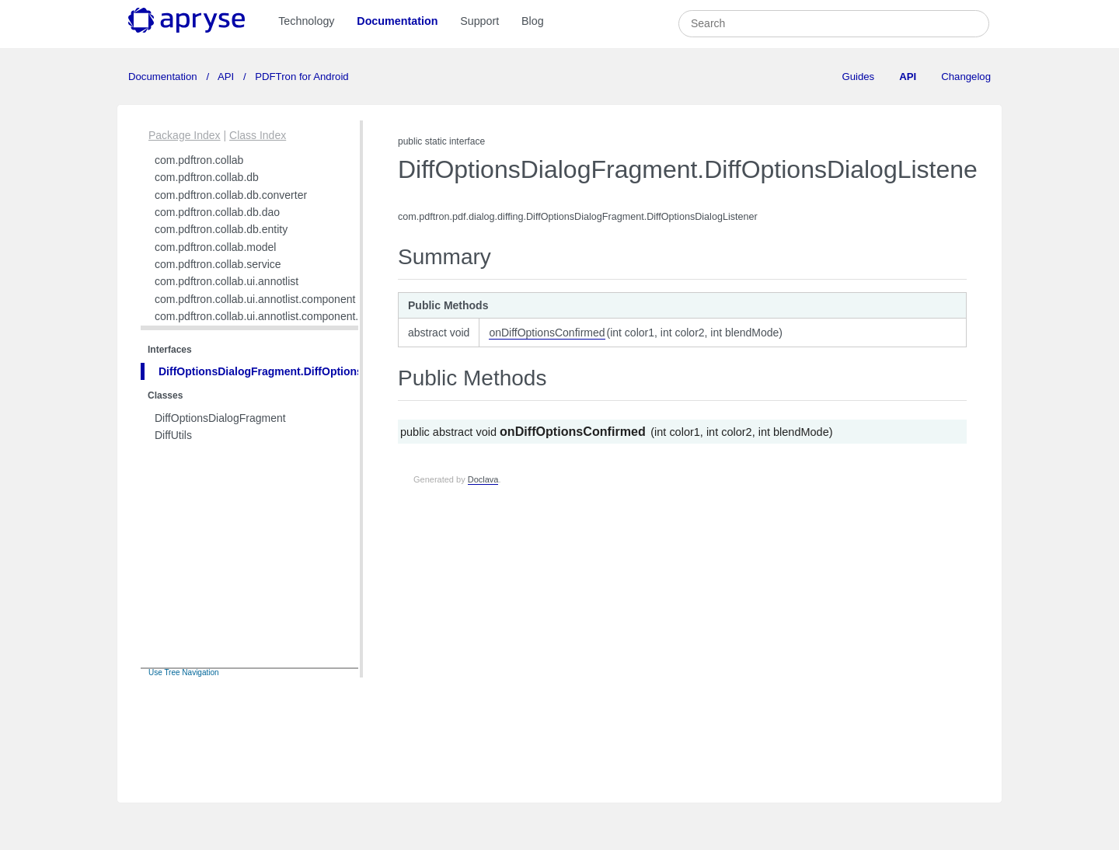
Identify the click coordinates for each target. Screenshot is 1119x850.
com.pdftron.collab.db (207, 177)
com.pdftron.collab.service (218, 264)
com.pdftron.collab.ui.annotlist (226, 281)
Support (479, 21)
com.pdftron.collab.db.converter (231, 195)
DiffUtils (173, 435)
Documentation (397, 21)
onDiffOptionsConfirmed (547, 332)
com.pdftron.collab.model (215, 247)
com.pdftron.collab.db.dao (217, 212)
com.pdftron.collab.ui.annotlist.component (255, 299)
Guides (858, 76)
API (226, 76)
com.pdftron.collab (199, 160)
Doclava (483, 479)
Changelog (966, 76)
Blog (532, 21)
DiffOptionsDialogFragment (220, 418)
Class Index (257, 135)
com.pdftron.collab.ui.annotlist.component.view (267, 316)
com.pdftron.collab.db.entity (221, 229)
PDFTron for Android (301, 76)
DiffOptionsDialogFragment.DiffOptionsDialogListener (298, 371)
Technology (306, 21)
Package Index (184, 135)
